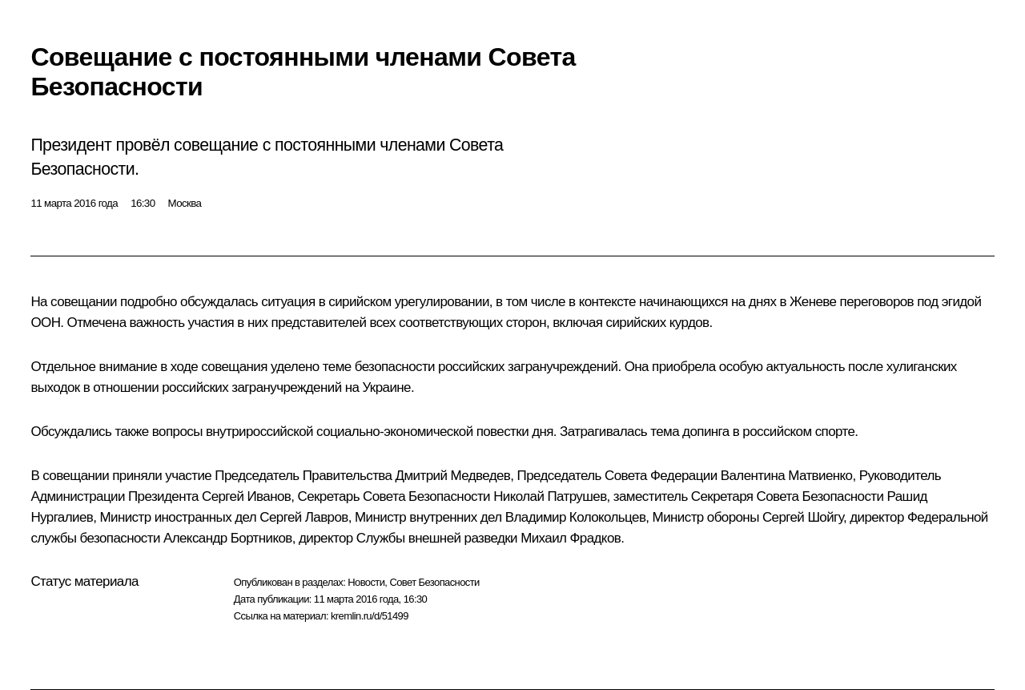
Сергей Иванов (246, 496)
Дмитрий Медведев (453, 475)
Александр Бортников (227, 538)
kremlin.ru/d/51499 (369, 616)
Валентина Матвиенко (787, 475)
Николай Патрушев (549, 496)
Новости (366, 582)
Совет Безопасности (434, 582)
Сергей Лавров (303, 517)
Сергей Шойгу (802, 517)
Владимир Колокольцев (575, 517)
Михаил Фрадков (571, 538)
